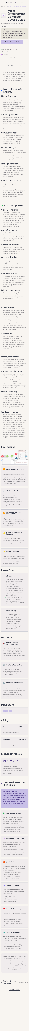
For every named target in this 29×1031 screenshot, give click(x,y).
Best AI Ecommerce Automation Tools (14, 761)
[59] (16, 196)
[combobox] (14, 65)
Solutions (4, 7)
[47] (13, 159)
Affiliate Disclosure (14, 58)
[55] (12, 674)
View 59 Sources (14, 989)
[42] (4, 128)
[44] (11, 269)
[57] (16, 176)
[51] (10, 674)
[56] (19, 143)
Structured (11, 773)
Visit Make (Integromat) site (12, 42)
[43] (14, 196)
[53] (17, 143)
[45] (11, 285)
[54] (15, 387)
